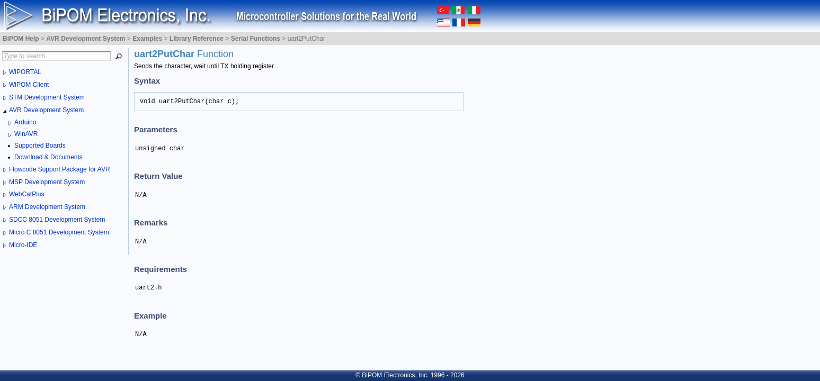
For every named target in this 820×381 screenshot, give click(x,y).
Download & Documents (48, 157)
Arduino (25, 122)
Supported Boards (40, 145)
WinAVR (26, 134)
